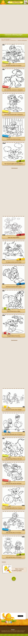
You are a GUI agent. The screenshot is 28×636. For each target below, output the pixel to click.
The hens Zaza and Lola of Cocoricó (14, 434)
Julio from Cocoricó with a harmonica (13, 114)
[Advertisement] (14, 19)
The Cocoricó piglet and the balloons (13, 163)
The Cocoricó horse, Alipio (13, 311)
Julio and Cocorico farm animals (13, 409)
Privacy (12, 629)
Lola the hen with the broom (13, 139)
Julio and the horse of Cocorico (13, 557)
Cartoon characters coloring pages (15, 569)
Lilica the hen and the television (13, 483)
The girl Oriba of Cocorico (13, 335)
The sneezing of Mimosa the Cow (13, 458)
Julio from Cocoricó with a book (13, 286)
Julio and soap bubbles (13, 237)
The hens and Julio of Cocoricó (13, 65)
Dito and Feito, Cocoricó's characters (13, 90)
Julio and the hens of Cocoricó (13, 532)
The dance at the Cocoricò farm (13, 262)
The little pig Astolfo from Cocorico (13, 508)
